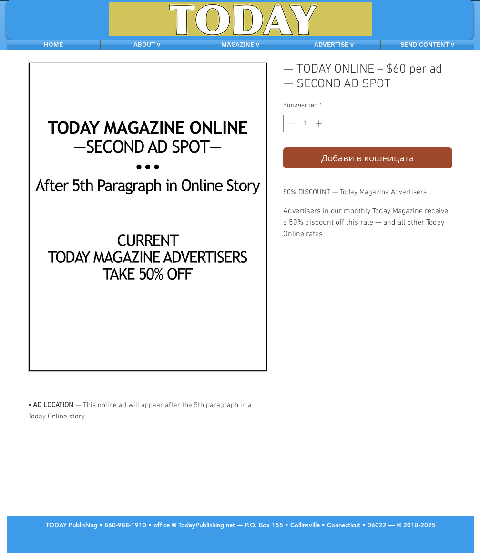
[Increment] (320, 123)
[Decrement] (290, 123)
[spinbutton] (305, 123)
